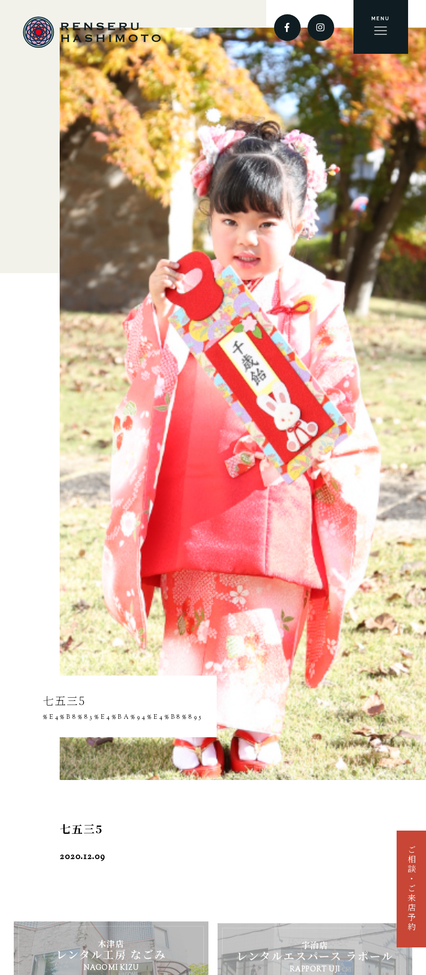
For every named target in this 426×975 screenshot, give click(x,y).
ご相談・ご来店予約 (411, 888)
